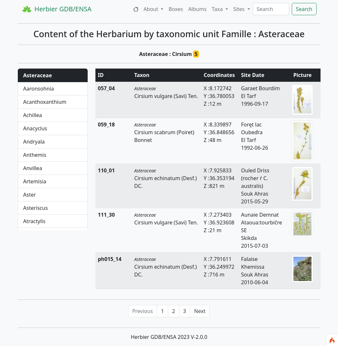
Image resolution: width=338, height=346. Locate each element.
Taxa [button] (218, 9)
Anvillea (32, 168)
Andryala (34, 141)
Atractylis (34, 221)
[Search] (271, 9)
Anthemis (35, 154)
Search (304, 9)
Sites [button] (239, 9)
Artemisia (35, 181)
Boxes (176, 9)
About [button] (152, 9)
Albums (197, 9)
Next (199, 311)
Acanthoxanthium (45, 101)
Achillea (32, 115)
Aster (29, 194)
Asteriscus (35, 207)
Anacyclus (35, 128)
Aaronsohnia (38, 88)
